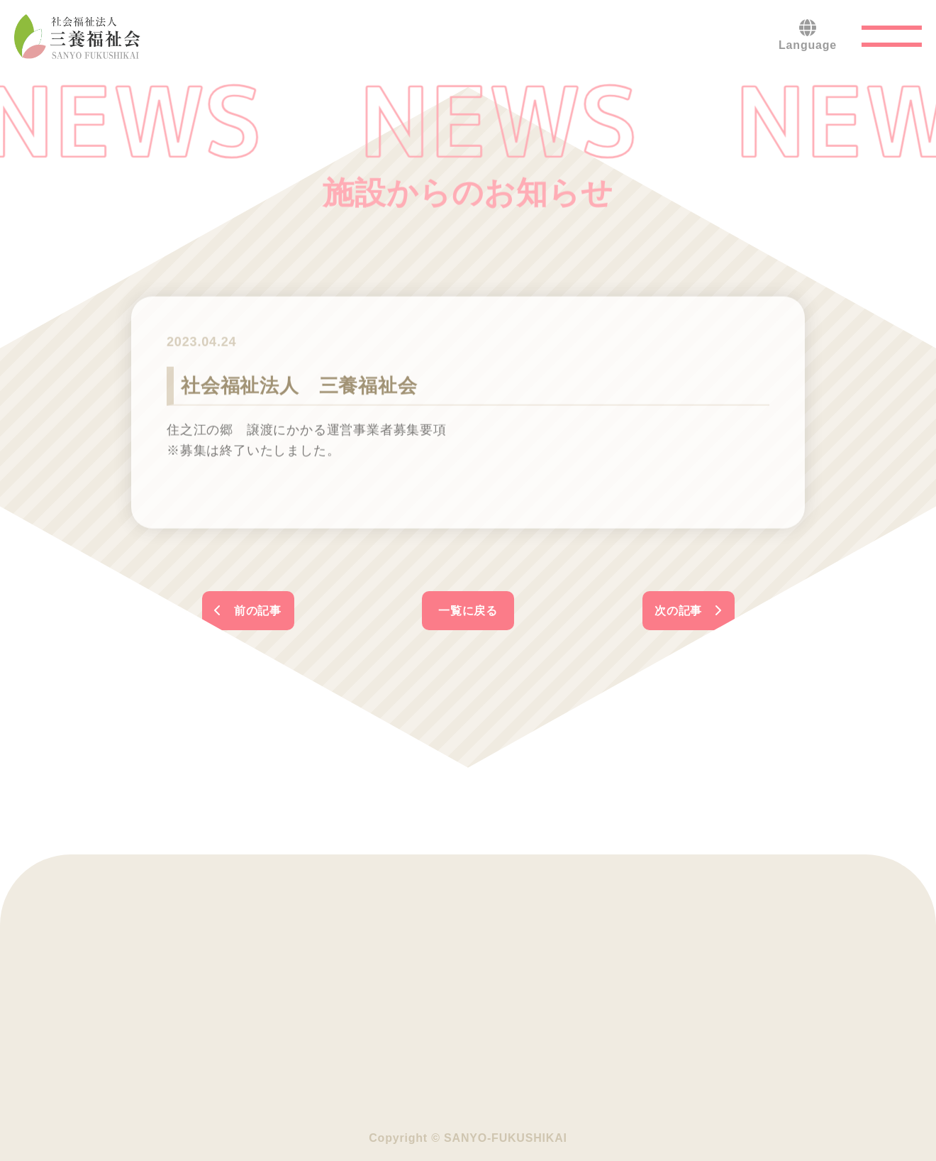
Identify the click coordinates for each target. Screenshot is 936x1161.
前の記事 (248, 611)
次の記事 (688, 611)
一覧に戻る (468, 611)
